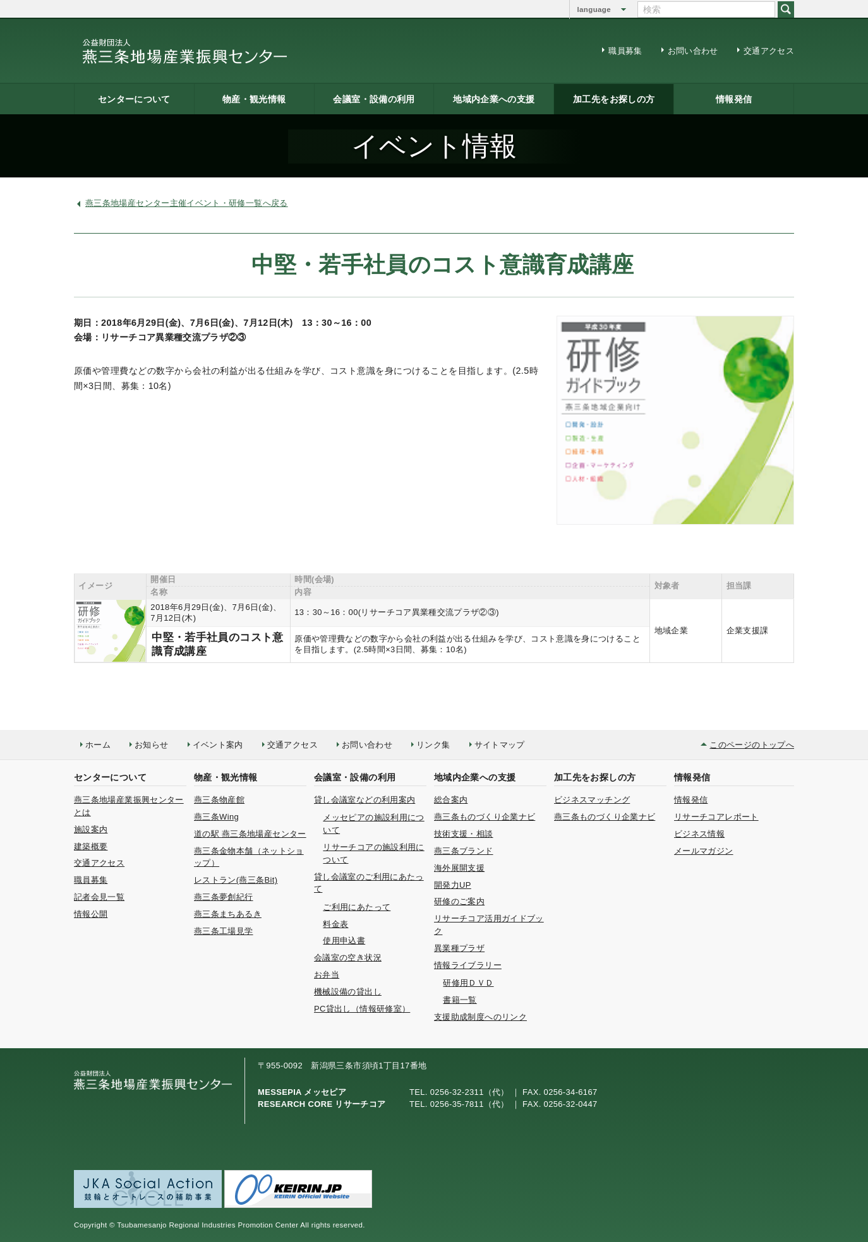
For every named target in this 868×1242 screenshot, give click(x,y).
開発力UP (452, 885)
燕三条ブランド (463, 851)
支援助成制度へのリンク (480, 1017)
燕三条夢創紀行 (223, 897)
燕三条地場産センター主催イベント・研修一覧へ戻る (186, 203)
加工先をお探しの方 (613, 99)
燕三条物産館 (219, 799)
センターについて (134, 99)
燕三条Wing (216, 816)
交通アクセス (769, 51)
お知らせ (151, 744)
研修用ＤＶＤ (468, 983)
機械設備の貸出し (348, 991)
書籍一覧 (459, 1000)
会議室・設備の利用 (373, 99)
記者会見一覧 (99, 897)
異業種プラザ (459, 948)
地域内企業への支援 (493, 99)
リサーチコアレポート (716, 816)
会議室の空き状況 (348, 957)
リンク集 (433, 744)
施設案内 (90, 829)
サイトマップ (499, 744)
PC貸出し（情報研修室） (362, 1008)
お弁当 (326, 974)
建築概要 (90, 846)
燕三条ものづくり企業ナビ (484, 816)
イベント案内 (218, 744)
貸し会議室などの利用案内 (364, 799)
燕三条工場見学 (223, 931)
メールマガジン (703, 851)
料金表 (335, 924)
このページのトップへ (751, 744)
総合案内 (450, 799)
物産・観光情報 (254, 99)
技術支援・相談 (463, 834)
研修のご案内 (459, 901)
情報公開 (90, 914)
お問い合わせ (693, 51)
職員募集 (625, 51)
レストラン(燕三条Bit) (235, 880)
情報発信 (734, 99)
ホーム (98, 744)
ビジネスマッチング (592, 799)
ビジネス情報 (699, 834)
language (594, 9)
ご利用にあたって (356, 907)
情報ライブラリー (468, 965)
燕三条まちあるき (228, 914)
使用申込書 (344, 940)
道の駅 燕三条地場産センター (250, 834)
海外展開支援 (459, 868)
